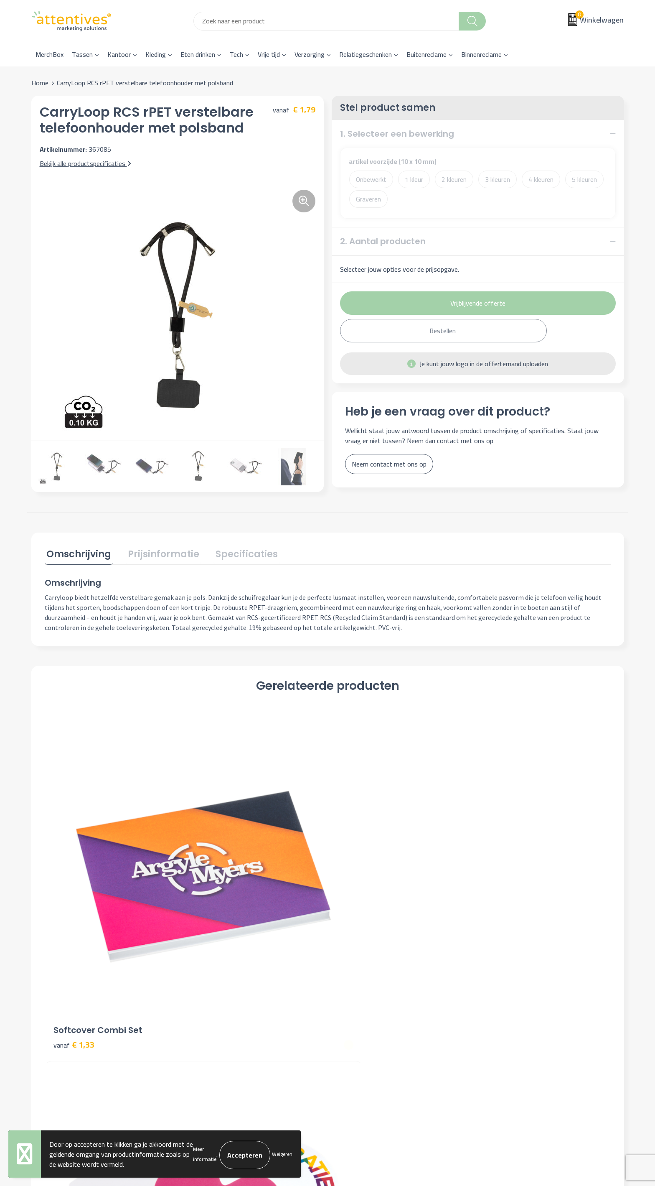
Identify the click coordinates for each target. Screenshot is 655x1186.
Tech (236, 54)
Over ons (203, 969)
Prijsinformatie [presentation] (157, 552)
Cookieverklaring (507, 981)
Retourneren (355, 1007)
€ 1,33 (73, 866)
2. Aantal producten (383, 241)
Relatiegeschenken (365, 54)
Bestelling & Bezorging (370, 981)
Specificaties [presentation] (237, 552)
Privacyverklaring (508, 994)
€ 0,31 (215, 879)
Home (39, 83)
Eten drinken (197, 54)
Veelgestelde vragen (219, 994)
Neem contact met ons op (389, 464)
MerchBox (49, 54)
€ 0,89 (498, 866)
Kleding (155, 54)
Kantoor (119, 54)
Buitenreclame (426, 54)
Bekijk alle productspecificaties (85, 163)
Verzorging (309, 54)
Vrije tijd (269, 54)
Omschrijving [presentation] (77, 552)
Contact (349, 969)
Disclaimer (499, 1007)
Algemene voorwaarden (518, 969)
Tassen (82, 54)
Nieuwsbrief (208, 981)
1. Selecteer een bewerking (397, 133)
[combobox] (326, 21)
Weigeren (282, 1154)
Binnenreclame (481, 54)
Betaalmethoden (361, 994)
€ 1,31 (356, 866)
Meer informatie (204, 1154)
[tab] (77, 554)
